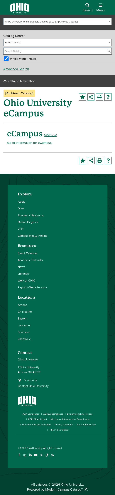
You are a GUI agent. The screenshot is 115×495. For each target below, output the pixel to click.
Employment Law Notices (79, 413)
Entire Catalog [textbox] (12, 42)
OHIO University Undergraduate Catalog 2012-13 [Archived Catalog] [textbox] (41, 21)
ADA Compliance (31, 413)
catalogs (42, 484)
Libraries (23, 274)
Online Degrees (28, 222)
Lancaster (24, 325)
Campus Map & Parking (33, 236)
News (21, 267)
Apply (21, 201)
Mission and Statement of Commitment (70, 419)
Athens (22, 305)
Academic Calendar (30, 260)
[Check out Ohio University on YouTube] (35, 455)
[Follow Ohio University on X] (41, 455)
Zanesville (24, 339)
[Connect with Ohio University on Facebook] (19, 455)
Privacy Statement (64, 424)
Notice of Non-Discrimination (36, 424)
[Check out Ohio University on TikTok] (47, 455)
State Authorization (86, 424)
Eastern (22, 318)
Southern (24, 332)
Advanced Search (16, 69)
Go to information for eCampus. (29, 142)
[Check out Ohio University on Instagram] (24, 455)
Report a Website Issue (32, 287)
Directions (30, 380)
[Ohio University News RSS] (52, 455)
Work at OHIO (26, 280)
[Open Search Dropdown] (87, 9)
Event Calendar (28, 253)
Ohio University (34, 448)
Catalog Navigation (21, 81)
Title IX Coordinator (59, 429)
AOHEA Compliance (53, 413)
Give (21, 208)
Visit (20, 229)
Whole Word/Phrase (23, 59)
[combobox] (57, 21)
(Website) (50, 135)
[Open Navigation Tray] (100, 9)
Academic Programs (30, 215)
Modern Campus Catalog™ (64, 489)
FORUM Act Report (37, 419)
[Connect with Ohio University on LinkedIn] (30, 455)
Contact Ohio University (33, 386)
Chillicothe (25, 312)
